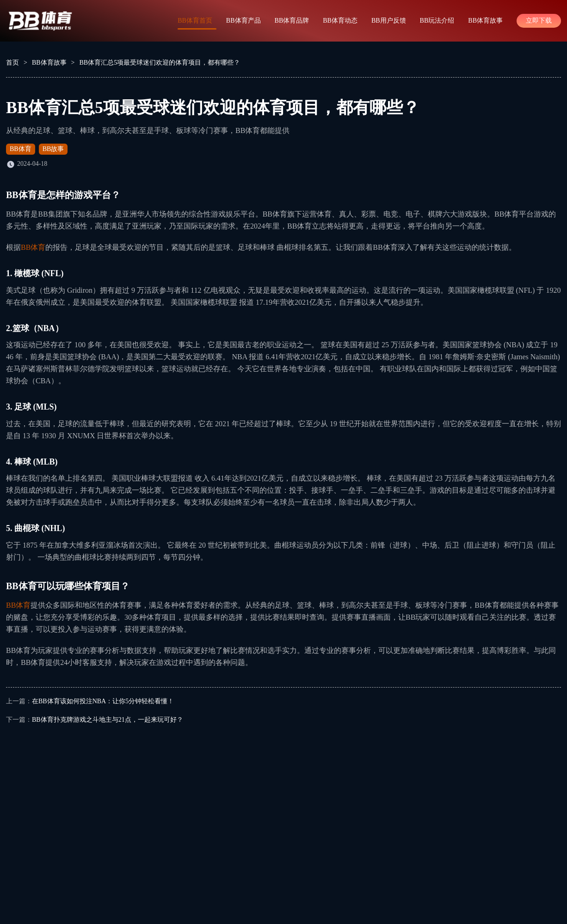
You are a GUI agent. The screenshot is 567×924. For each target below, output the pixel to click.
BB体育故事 (485, 20)
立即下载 (539, 20)
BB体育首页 (195, 20)
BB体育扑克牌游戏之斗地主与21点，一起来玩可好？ (107, 719)
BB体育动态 (340, 20)
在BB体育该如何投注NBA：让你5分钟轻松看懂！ (103, 701)
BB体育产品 (243, 20)
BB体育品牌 (292, 20)
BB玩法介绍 (437, 20)
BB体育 (20, 148)
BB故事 (53, 148)
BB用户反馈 (388, 20)
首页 (12, 62)
